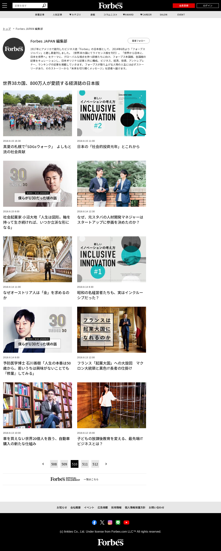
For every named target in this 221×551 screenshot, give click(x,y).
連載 (92, 14)
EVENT (181, 14)
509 (64, 464)
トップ (7, 29)
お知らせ (62, 507)
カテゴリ (76, 14)
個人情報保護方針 (135, 507)
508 (54, 464)
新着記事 (39, 14)
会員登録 (183, 5)
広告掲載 (103, 507)
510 (74, 464)
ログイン (207, 5)
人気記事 (57, 14)
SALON (163, 14)
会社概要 (75, 507)
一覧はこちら (74, 479)
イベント (89, 507)
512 (95, 464)
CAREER (147, 14)
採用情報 (116, 507)
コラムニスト (110, 14)
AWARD (129, 14)
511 (85, 464)
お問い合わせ (156, 507)
